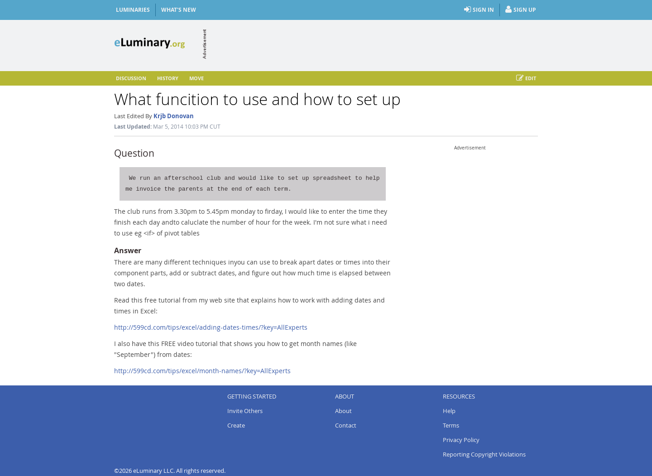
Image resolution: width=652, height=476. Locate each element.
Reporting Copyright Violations (484, 454)
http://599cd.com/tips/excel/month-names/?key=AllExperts (202, 370)
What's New (178, 10)
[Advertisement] (373, 44)
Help (449, 411)
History (167, 78)
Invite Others (245, 411)
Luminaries (133, 10)
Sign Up (520, 10)
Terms (451, 425)
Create (236, 425)
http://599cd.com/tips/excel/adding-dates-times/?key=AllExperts (210, 327)
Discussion (131, 78)
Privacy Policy (461, 440)
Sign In (479, 10)
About (343, 411)
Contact (345, 425)
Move (196, 78)
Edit (526, 78)
